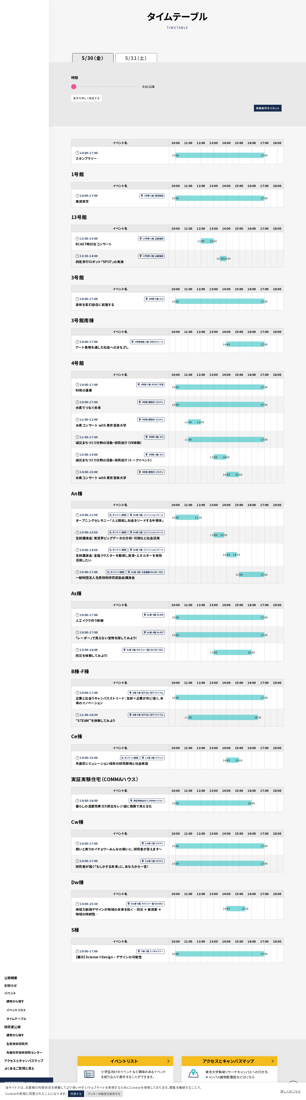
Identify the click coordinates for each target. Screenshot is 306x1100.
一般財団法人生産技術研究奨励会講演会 (105, 577)
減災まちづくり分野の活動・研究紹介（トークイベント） (114, 460)
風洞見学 (82, 201)
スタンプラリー (86, 158)
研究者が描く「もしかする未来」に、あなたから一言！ (112, 866)
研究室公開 (12, 1027)
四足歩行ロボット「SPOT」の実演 (100, 261)
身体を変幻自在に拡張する (95, 304)
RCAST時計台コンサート (94, 244)
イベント (10, 993)
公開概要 (10, 978)
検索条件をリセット (267, 108)
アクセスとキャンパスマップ (23, 1060)
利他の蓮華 (84, 390)
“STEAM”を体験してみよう (95, 720)
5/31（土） (136, 57)
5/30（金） (93, 57)
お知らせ (10, 985)
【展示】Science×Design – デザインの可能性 (109, 957)
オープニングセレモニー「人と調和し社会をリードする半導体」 (120, 520)
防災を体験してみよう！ (92, 655)
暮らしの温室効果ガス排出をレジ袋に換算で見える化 (114, 806)
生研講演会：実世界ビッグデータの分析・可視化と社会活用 (118, 538)
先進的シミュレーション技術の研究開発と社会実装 (112, 763)
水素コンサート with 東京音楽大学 (101, 425)
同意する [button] (76, 1094)
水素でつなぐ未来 (88, 407)
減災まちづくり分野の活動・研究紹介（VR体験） (109, 442)
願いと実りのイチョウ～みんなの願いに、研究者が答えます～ (119, 849)
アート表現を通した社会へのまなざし (102, 347)
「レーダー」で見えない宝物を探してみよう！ (106, 638)
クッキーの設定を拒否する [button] (104, 1094)
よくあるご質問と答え (19, 1068)
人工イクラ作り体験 (89, 620)
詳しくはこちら (290, 1091)
